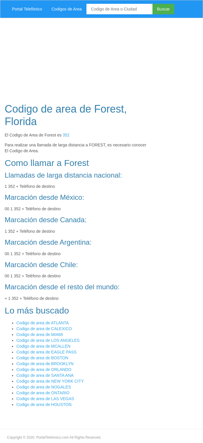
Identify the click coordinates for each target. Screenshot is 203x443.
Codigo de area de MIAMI (39, 334)
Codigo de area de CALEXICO (44, 328)
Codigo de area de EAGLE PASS (46, 352)
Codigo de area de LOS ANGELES (47, 340)
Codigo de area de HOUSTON (44, 404)
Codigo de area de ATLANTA (42, 323)
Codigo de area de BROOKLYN (45, 363)
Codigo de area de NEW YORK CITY (50, 381)
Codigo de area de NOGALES (43, 387)
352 (66, 135)
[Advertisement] (101, 59)
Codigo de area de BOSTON (42, 358)
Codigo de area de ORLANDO (43, 369)
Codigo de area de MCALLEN (43, 346)
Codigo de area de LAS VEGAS (45, 398)
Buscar (163, 9)
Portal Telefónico (27, 9)
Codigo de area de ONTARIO (43, 393)
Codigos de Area (66, 9)
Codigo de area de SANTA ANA (45, 375)
